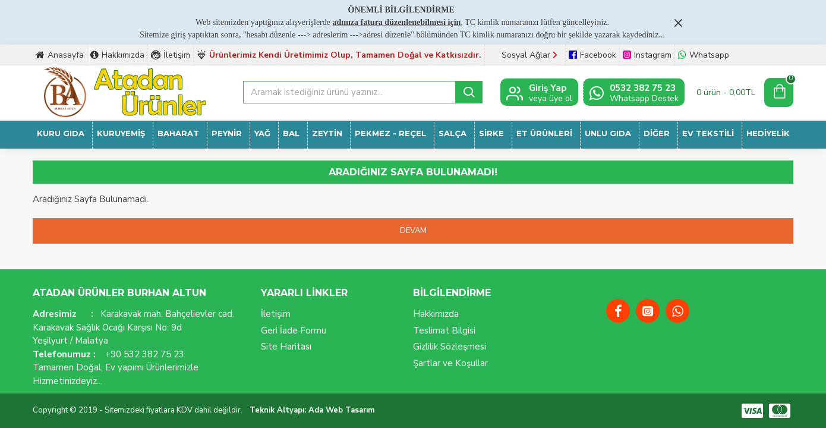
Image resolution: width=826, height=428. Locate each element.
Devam (413, 230)
